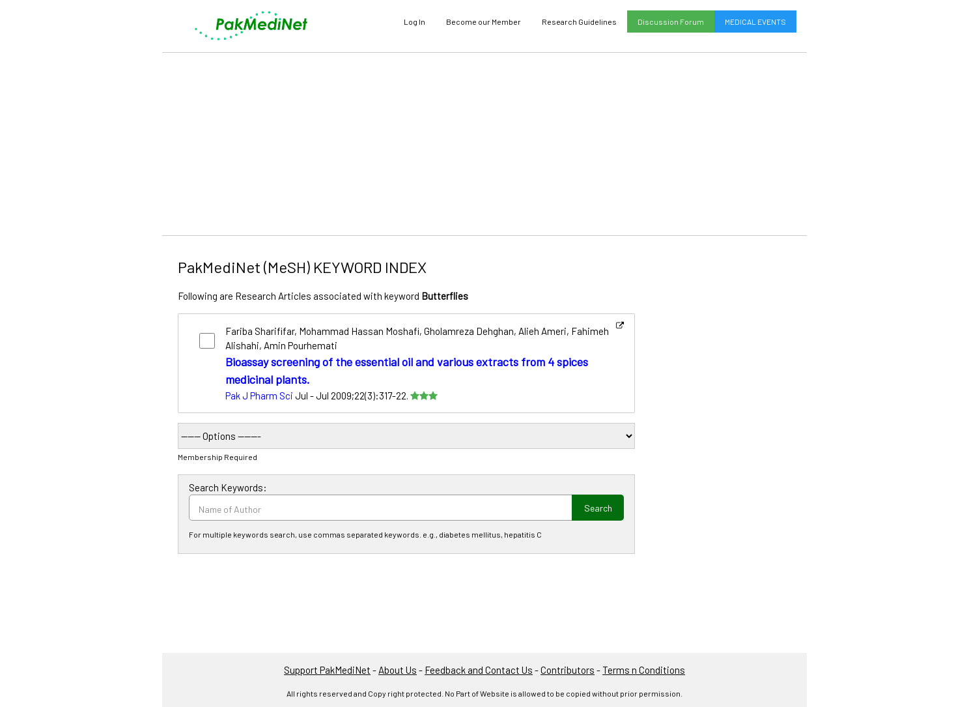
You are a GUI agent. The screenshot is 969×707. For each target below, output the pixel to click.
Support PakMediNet (327, 670)
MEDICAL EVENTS (755, 21)
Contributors (568, 670)
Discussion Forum (671, 21)
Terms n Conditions (643, 670)
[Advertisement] (484, 144)
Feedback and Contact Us (479, 670)
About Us (397, 670)
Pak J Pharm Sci (259, 395)
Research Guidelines (579, 21)
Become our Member (483, 21)
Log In (414, 21)
